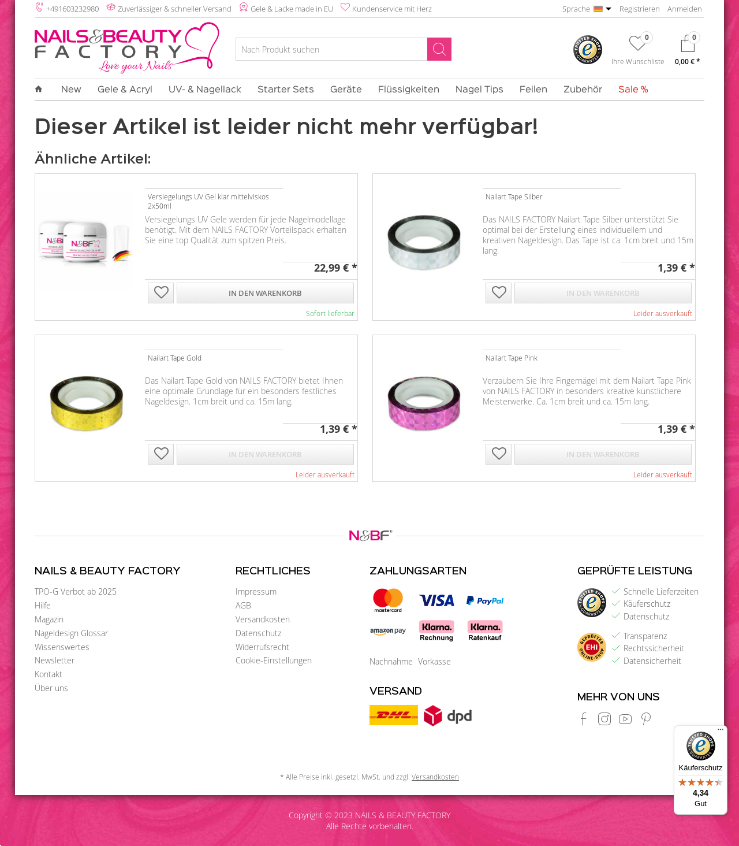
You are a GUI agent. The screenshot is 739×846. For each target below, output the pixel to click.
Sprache (576, 8)
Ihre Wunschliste (638, 61)
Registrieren (639, 8)
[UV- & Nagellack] (205, 90)
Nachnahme (391, 661)
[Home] (43, 89)
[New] (71, 90)
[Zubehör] (582, 90)
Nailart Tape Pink (512, 357)
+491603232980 (72, 8)
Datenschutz (258, 633)
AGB (243, 605)
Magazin (49, 619)
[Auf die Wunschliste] (161, 293)
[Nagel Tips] (479, 90)
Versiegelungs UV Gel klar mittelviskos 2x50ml (208, 201)
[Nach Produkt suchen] (343, 49)
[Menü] (720, 732)
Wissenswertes (62, 646)
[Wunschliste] (638, 52)
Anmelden (684, 8)
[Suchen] (439, 49)
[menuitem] (343, 51)
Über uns (51, 687)
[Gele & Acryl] (125, 90)
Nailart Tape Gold (174, 357)
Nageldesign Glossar (71, 633)
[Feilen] (533, 90)
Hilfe (43, 605)
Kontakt (48, 674)
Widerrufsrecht (262, 646)
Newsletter (54, 660)
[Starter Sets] (285, 90)
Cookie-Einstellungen (274, 660)
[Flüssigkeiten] (408, 90)
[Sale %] (629, 90)
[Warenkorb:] (687, 53)
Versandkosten (263, 619)
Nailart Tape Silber (514, 196)
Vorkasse (434, 661)
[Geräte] (346, 90)
